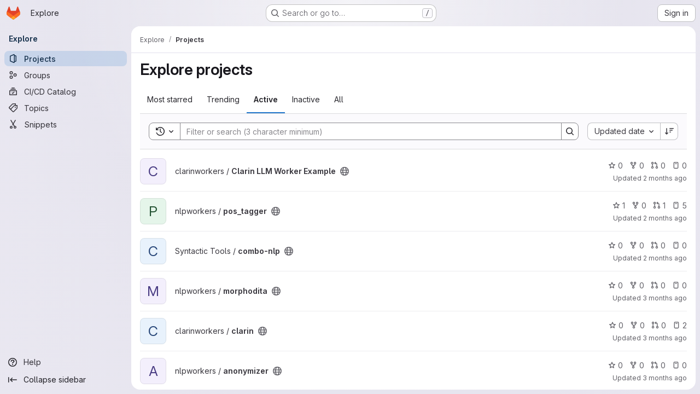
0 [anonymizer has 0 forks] (636, 365)
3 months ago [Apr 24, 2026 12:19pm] (665, 338)
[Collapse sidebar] (65, 379)
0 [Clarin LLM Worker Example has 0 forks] (636, 165)
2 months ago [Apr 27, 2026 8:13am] (665, 218)
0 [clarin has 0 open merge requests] (658, 325)
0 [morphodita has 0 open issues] (679, 285)
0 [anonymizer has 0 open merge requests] (658, 365)
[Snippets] (65, 124)
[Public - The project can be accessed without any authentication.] (344, 171)
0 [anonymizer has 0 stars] (615, 365)
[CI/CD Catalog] (65, 91)
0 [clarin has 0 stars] (616, 325)
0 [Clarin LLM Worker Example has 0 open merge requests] (658, 165)
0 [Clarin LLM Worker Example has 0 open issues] (679, 165)
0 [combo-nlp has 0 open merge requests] (658, 245)
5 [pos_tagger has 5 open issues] (679, 205)
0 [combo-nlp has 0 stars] (615, 245)
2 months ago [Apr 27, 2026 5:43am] (665, 258)
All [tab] (338, 99)
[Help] (65, 362)
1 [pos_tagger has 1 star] (618, 205)
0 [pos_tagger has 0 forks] (639, 205)
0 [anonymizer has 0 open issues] (679, 365)
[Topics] (65, 107)
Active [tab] (266, 99)
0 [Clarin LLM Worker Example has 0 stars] (615, 165)
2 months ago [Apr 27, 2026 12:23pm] (665, 178)
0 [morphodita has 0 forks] (636, 285)
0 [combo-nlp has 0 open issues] (679, 245)
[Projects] (65, 58)
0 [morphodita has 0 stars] (615, 285)
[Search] (365, 131)
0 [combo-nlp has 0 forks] (636, 245)
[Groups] (65, 75)
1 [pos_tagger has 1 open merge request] (659, 205)
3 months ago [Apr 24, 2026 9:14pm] (665, 298)
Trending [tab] (223, 99)
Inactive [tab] (306, 99)
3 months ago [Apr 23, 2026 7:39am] (665, 378)
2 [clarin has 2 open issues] (680, 325)
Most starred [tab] (169, 99)
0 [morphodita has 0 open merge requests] (658, 285)
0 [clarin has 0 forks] (637, 325)
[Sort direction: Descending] (669, 131)
